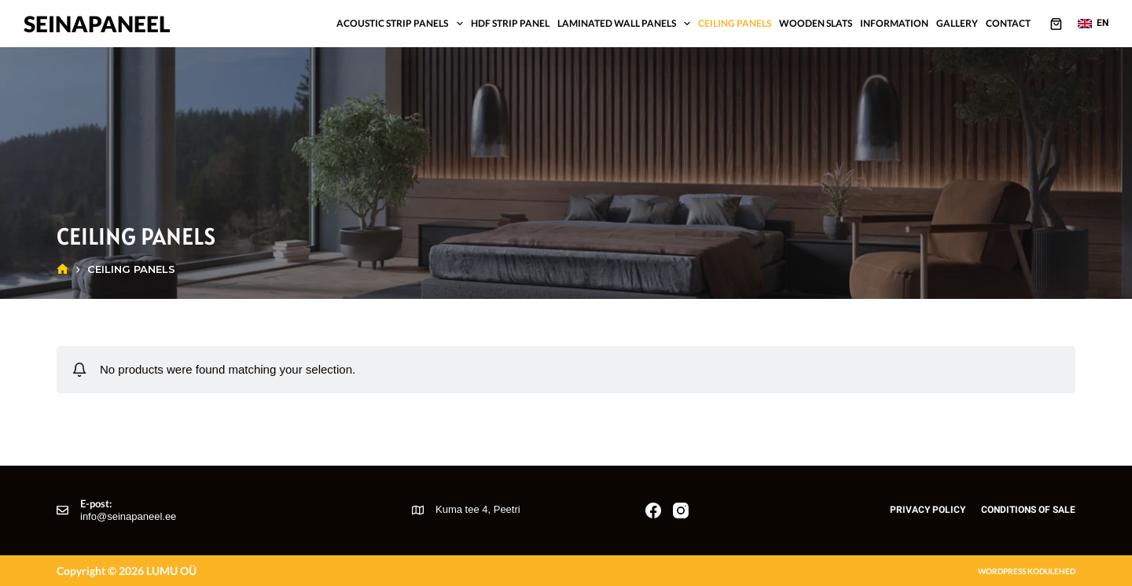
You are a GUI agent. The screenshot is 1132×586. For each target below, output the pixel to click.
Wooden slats (815, 23)
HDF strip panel (510, 23)
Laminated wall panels (625, 23)
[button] (1093, 23)
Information (894, 23)
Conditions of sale (1028, 509)
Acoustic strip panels (401, 23)
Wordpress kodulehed (1026, 571)
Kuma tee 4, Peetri (478, 509)
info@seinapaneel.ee (128, 516)
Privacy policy (927, 509)
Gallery (957, 23)
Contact (1008, 23)
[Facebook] (653, 510)
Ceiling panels (734, 23)
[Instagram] (681, 510)
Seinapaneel (97, 23)
